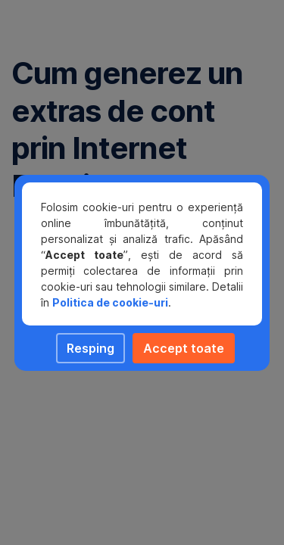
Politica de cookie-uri (110, 302)
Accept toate (183, 348)
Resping (90, 348)
